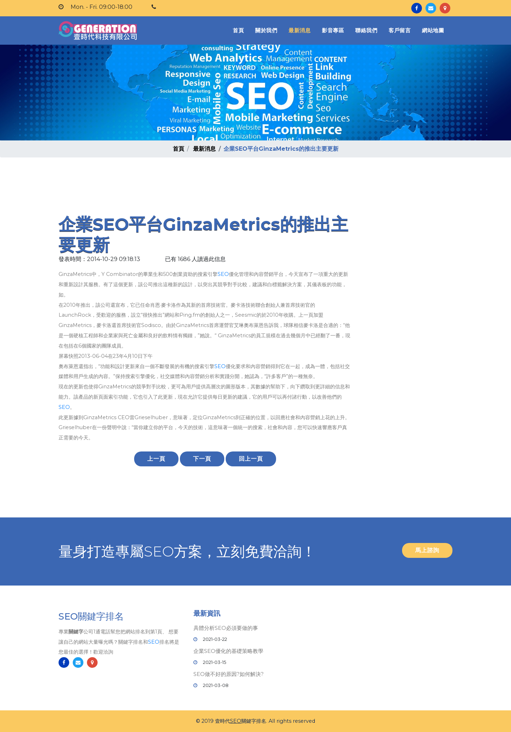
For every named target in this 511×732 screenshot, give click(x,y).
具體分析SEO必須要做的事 (225, 628)
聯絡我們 (366, 30)
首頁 (240, 30)
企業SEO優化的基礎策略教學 (228, 651)
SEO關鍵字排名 (91, 617)
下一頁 (202, 458)
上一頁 (156, 458)
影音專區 (333, 30)
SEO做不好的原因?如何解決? (228, 674)
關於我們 (266, 30)
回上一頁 (251, 458)
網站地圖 (433, 30)
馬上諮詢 (427, 550)
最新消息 (300, 30)
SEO (223, 274)
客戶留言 (400, 30)
